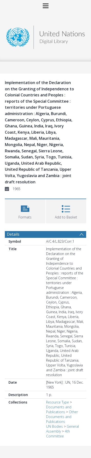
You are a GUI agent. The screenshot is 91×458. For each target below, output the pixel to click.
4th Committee (58, 433)
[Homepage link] (45, 36)
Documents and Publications (58, 409)
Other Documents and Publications (62, 417)
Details (13, 234)
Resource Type (57, 402)
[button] (25, 210)
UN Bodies (54, 426)
